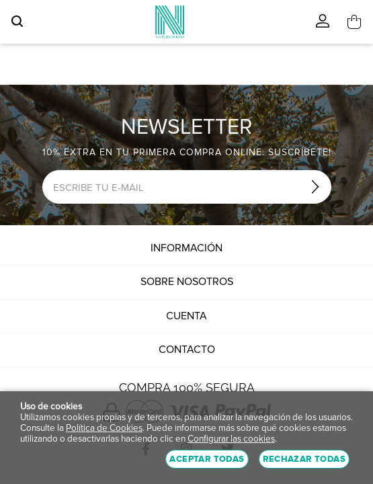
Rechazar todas (304, 459)
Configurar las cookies (231, 439)
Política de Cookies (104, 428)
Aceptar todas (206, 459)
